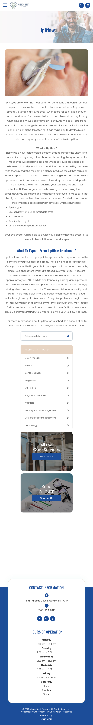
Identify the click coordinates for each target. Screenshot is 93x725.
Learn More (46, 456)
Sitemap (67, 711)
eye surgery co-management (41, 410)
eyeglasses (31, 380)
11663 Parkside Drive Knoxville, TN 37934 (46, 600)
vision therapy (32, 357)
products (29, 402)
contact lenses (33, 372)
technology (31, 425)
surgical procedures (35, 395)
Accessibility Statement (33, 711)
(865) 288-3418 (46, 610)
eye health (30, 387)
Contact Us (46, 498)
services (29, 365)
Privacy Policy (54, 711)
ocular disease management (40, 417)
